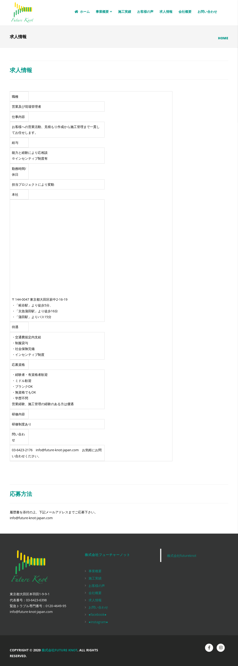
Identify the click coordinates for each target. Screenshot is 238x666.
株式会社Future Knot (59, 650)
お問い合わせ (207, 11)
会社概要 (185, 11)
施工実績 (124, 11)
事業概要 (104, 11)
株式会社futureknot (181, 555)
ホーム (82, 11)
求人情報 (165, 11)
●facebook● (97, 614)
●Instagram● (98, 622)
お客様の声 (145, 11)
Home (223, 38)
